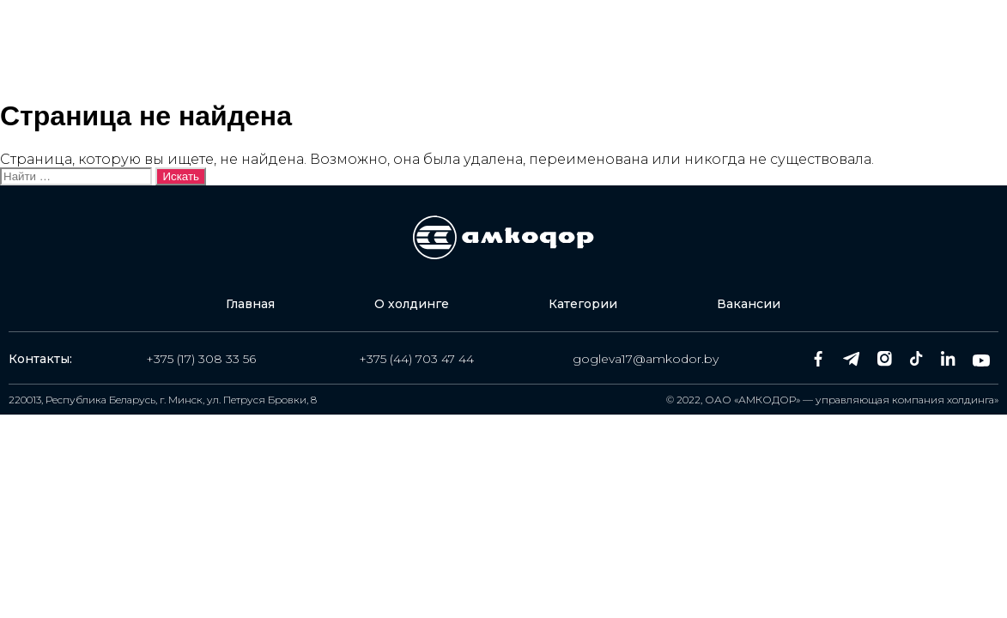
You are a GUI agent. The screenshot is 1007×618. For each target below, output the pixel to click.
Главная (327, 52)
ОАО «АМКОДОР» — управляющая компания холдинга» (851, 399)
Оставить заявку (882, 52)
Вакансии (714, 52)
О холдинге (450, 52)
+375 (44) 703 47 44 (416, 359)
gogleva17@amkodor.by (646, 359)
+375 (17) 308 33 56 (201, 359)
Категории (585, 52)
